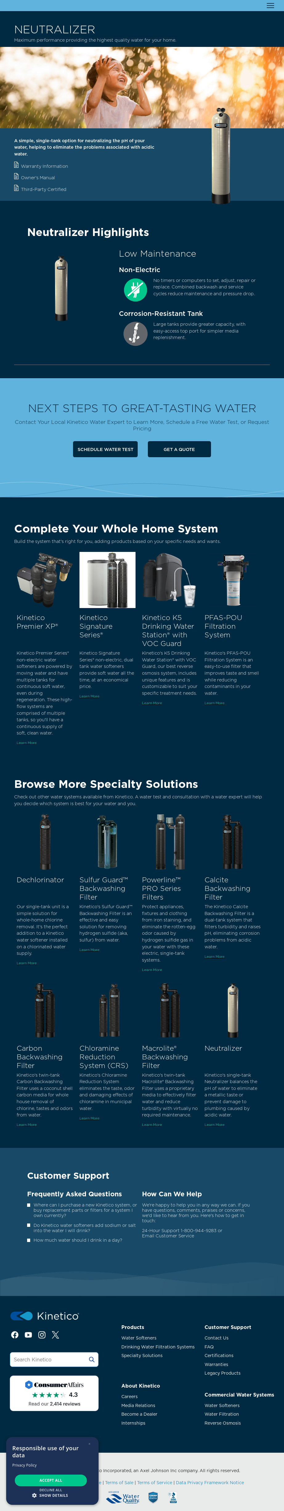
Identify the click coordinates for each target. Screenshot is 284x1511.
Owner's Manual (38, 177)
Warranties (216, 1364)
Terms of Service (154, 1482)
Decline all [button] (50, 1490)
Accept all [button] (50, 1480)
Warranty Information (44, 166)
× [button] (89, 1444)
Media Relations (138, 1405)
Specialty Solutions (142, 1355)
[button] (52, 1495)
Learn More (27, 743)
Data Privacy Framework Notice (210, 1482)
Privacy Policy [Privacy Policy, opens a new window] (24, 1465)
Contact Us (217, 1337)
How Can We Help (172, 1194)
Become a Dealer (139, 1414)
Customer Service (175, 1235)
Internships (133, 1423)
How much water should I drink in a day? (78, 1240)
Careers (129, 1396)
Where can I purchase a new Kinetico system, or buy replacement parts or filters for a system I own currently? (85, 1210)
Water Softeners (138, 1337)
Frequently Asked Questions (74, 1194)
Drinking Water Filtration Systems (158, 1346)
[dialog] (52, 1471)
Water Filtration (222, 1414)
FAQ (209, 1346)
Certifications (219, 1355)
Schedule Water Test (105, 449)
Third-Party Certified (44, 189)
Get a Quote (179, 449)
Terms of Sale (119, 1482)
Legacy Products (223, 1373)
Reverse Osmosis (223, 1423)
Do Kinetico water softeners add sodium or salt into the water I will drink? (85, 1228)
